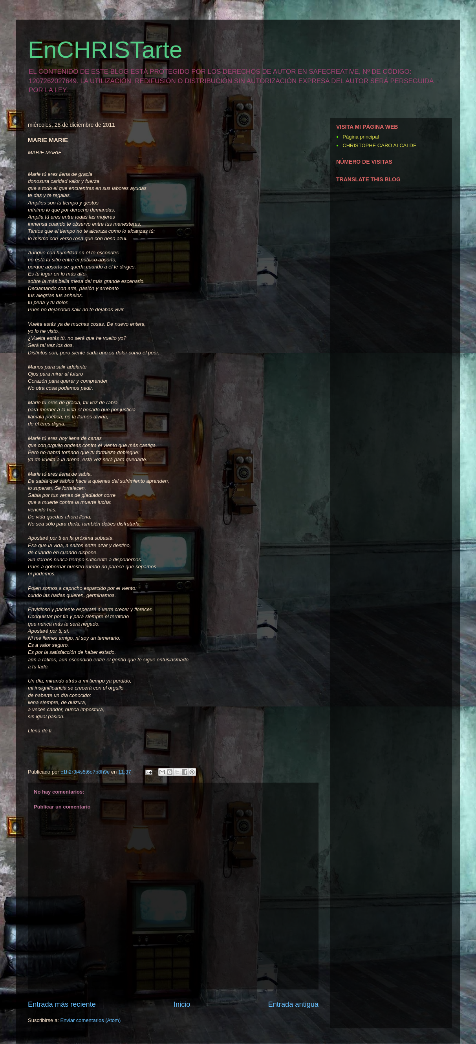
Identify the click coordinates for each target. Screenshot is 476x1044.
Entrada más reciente (62, 1004)
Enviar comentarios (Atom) (90, 1020)
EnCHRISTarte (105, 50)
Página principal (360, 137)
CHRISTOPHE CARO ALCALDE (379, 145)
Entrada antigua (293, 1004)
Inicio (182, 1004)
